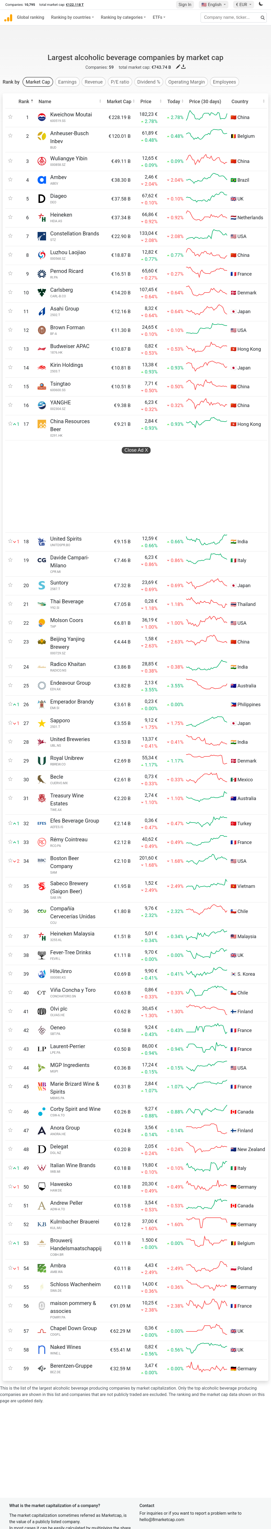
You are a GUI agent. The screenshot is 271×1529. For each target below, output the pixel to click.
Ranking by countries (71, 17)
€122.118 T (75, 5)
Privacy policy (155, 1465)
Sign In (185, 4)
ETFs (157, 17)
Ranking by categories (122, 17)
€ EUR (242, 4)
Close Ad (136, 426)
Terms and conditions (162, 1475)
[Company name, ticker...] (234, 17)
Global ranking (30, 17)
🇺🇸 (212, 4)
